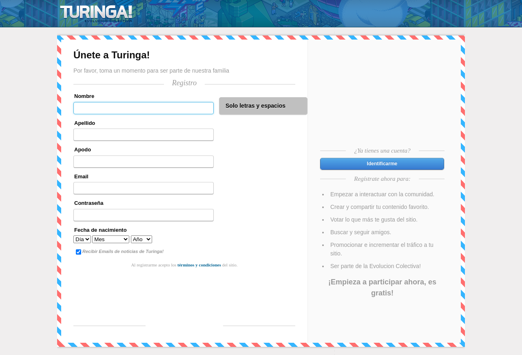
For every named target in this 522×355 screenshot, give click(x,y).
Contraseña (89, 203)
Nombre (84, 96)
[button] (382, 164)
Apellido (84, 123)
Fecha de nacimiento (100, 230)
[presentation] (184, 288)
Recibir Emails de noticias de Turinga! (120, 252)
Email (81, 176)
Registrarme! (184, 325)
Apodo (82, 149)
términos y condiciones (199, 264)
